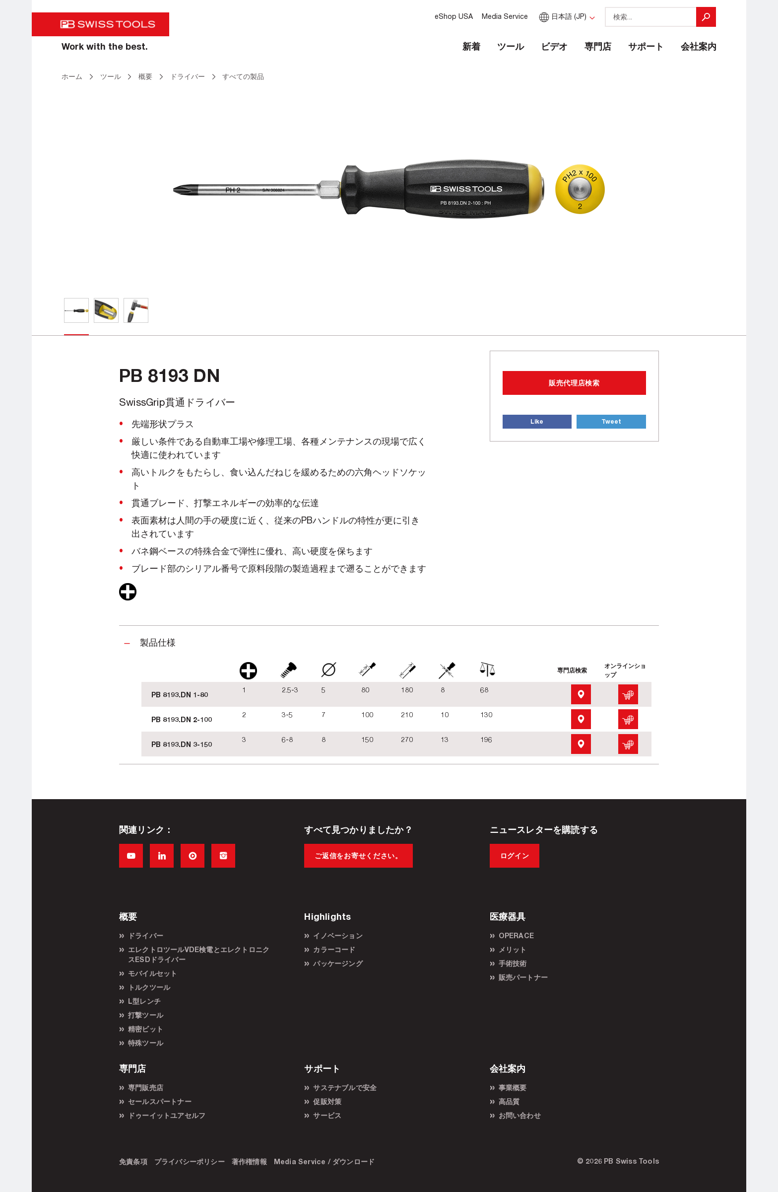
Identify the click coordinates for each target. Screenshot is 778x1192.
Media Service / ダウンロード (324, 1161)
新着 (471, 46)
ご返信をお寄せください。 (358, 855)
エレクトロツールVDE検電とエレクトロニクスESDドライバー (198, 954)
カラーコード (334, 949)
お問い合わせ (520, 1115)
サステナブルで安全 (345, 1087)
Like (536, 421)
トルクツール (149, 987)
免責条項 (133, 1161)
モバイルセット (152, 973)
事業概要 (513, 1087)
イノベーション (337, 935)
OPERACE (516, 935)
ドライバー (145, 935)
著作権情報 (249, 1161)
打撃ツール (145, 1015)
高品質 (509, 1101)
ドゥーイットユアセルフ (166, 1115)
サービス (327, 1115)
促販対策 (327, 1101)
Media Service (505, 16)
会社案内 (698, 46)
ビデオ (554, 46)
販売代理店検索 (574, 382)
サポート (646, 46)
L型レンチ (144, 1001)
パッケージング (337, 963)
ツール (510, 46)
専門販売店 (145, 1087)
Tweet (611, 421)
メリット (513, 949)
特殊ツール (145, 1043)
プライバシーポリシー (189, 1161)
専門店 (597, 46)
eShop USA (454, 16)
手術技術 (513, 963)
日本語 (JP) (561, 16)
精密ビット (145, 1029)
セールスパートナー (160, 1101)
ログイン (514, 855)
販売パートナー (523, 977)
